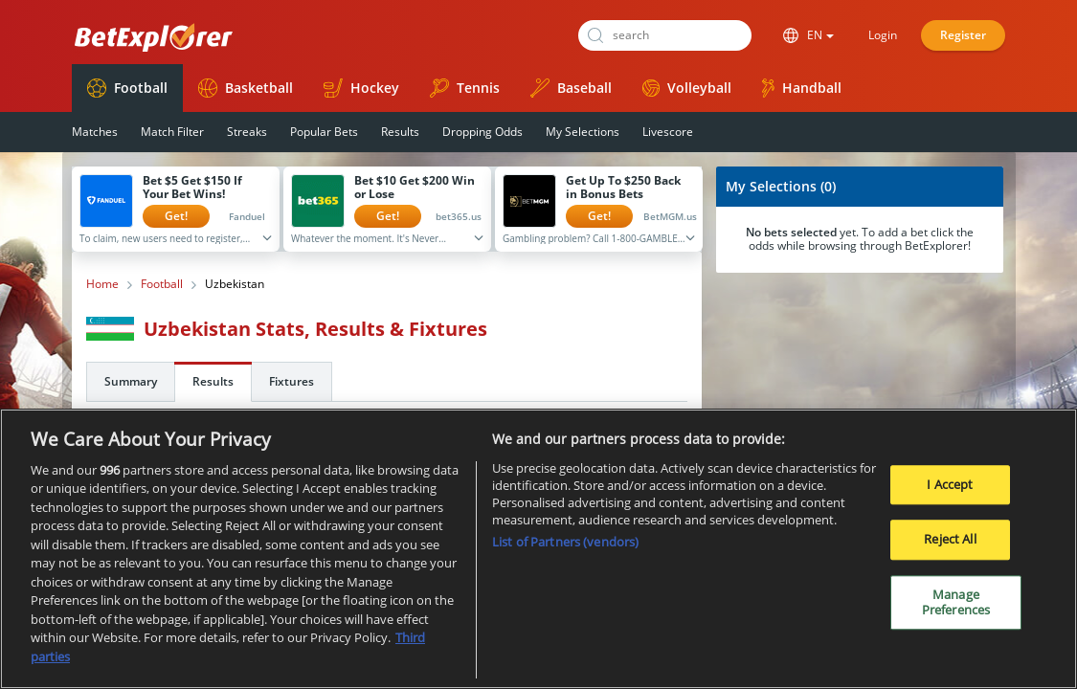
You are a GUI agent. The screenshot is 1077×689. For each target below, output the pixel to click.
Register (963, 35)
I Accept (950, 491)
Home (102, 284)
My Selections (582, 131)
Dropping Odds (482, 131)
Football (127, 88)
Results (400, 131)
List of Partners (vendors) (565, 550)
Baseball (571, 88)
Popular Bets (324, 131)
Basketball (245, 88)
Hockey (361, 88)
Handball (801, 88)
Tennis (465, 88)
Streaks (247, 131)
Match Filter (172, 131)
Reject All (950, 547)
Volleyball (686, 87)
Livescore (667, 131)
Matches (95, 131)
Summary (130, 381)
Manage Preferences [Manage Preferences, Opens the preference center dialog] (956, 609)
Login (882, 35)
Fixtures (291, 381)
